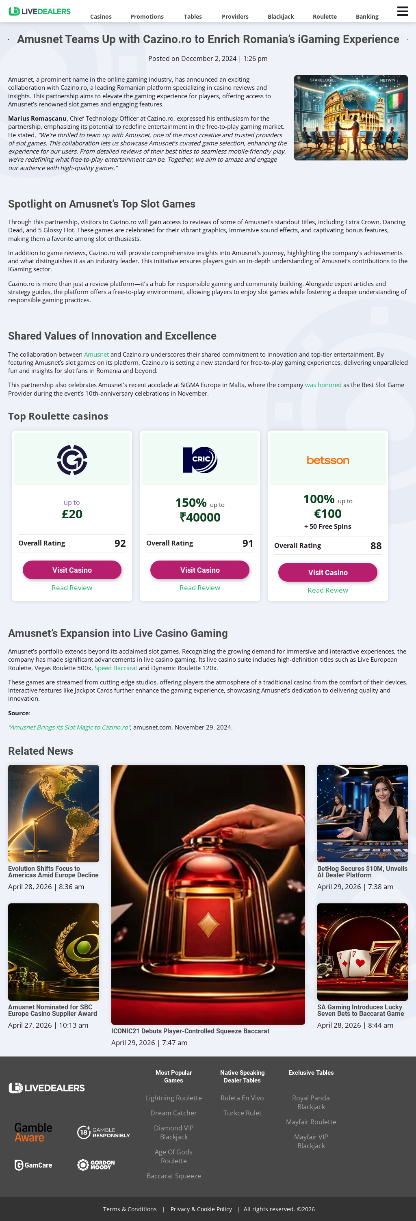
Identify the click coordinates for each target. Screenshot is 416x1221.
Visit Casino (72, 570)
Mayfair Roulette (311, 1121)
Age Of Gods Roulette (174, 1156)
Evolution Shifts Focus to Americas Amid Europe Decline (53, 872)
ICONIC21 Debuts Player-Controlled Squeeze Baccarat (190, 1031)
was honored (323, 385)
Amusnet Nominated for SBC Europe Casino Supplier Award (52, 1010)
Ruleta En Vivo (242, 1097)
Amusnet (96, 354)
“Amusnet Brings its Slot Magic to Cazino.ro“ (69, 727)
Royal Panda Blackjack (311, 1102)
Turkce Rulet (242, 1112)
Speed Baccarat (116, 668)
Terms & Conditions (130, 1209)
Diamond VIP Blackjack (174, 1132)
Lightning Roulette (174, 1097)
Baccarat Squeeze (174, 1175)
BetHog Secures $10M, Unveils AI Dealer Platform (362, 872)
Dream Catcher (173, 1112)
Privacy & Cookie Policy (201, 1209)
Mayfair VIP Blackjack (311, 1141)
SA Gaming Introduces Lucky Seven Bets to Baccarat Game (360, 1010)
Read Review (72, 587)
